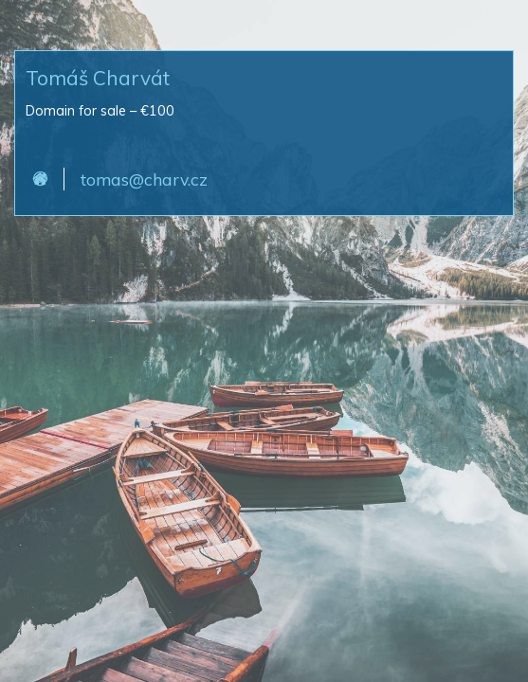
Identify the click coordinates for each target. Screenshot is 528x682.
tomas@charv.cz (144, 179)
